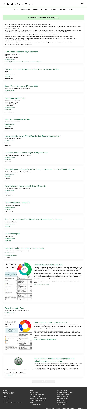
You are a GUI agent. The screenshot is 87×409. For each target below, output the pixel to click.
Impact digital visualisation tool (41, 284)
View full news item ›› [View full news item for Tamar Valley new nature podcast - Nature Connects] (10, 190)
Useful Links (62, 9)
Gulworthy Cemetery (62, 390)
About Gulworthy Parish (62, 398)
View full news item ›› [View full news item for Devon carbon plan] (10, 238)
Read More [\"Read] (43, 381)
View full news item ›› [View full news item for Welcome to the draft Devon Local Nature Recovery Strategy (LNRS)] (10, 74)
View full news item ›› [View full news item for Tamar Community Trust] (10, 312)
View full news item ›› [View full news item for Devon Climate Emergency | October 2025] (10, 90)
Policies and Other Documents (37, 396)
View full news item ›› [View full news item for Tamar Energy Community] (10, 107)
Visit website (8, 76)
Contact (71, 9)
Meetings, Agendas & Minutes (37, 394)
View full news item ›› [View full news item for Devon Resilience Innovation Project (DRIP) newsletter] (10, 157)
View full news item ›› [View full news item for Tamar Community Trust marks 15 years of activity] (10, 253)
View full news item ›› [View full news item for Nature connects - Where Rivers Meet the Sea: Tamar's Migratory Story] (10, 140)
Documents (44, 9)
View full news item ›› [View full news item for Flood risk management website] (10, 124)
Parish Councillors (25, 9)
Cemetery (53, 9)
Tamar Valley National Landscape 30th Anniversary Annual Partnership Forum (23, 61)
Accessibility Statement (35, 404)
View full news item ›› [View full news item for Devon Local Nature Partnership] (10, 207)
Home (15, 9)
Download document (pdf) (11, 255)
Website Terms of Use (62, 402)
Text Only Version (61, 404)
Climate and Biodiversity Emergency (65, 392)
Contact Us (32, 402)
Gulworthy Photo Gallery (62, 400)
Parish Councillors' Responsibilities (38, 400)
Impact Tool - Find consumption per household (45, 339)
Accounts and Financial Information (38, 398)
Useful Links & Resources (63, 396)
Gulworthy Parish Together (63, 394)
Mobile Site (80, 408)
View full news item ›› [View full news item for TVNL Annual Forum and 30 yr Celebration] (10, 59)
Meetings (35, 9)
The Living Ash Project (10, 375)
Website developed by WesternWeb (52, 408)
